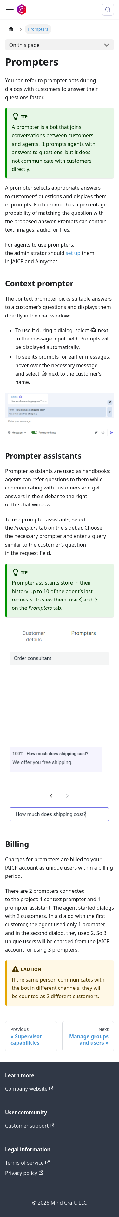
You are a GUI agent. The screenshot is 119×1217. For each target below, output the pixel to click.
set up (73, 253)
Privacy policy (24, 1172)
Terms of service (27, 1162)
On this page (24, 45)
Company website (29, 1088)
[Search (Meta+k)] (108, 10)
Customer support (29, 1125)
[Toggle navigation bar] (10, 9)
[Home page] (11, 29)
